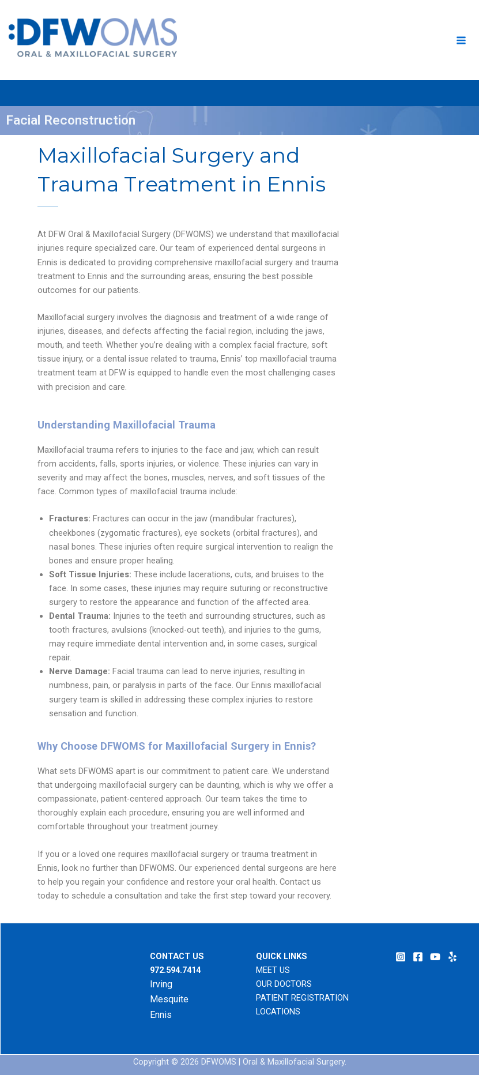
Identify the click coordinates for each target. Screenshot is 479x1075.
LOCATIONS (278, 1011)
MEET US (273, 970)
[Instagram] (400, 957)
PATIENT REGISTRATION (302, 998)
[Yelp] (452, 957)
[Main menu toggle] (461, 40)
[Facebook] (418, 957)
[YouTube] (435, 957)
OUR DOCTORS (284, 984)
